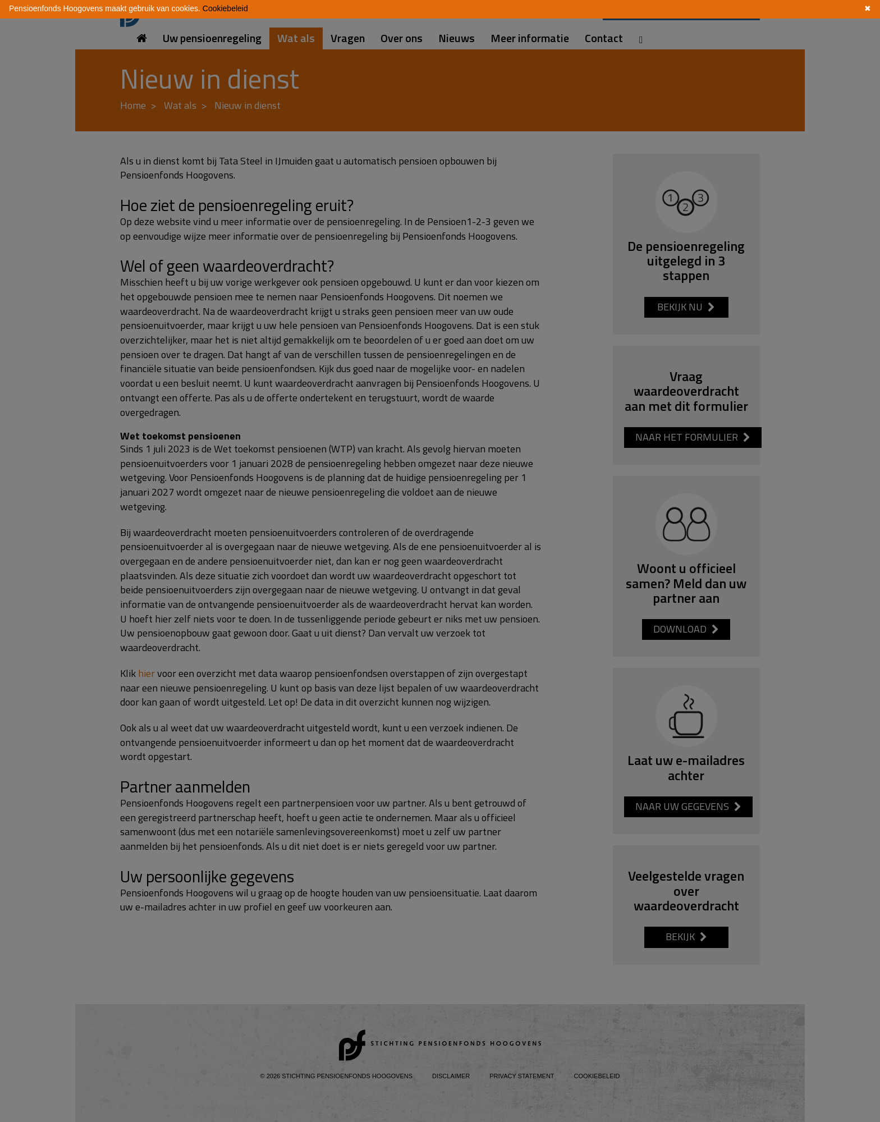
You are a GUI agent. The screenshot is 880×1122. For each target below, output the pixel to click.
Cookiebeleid (225, 8)
